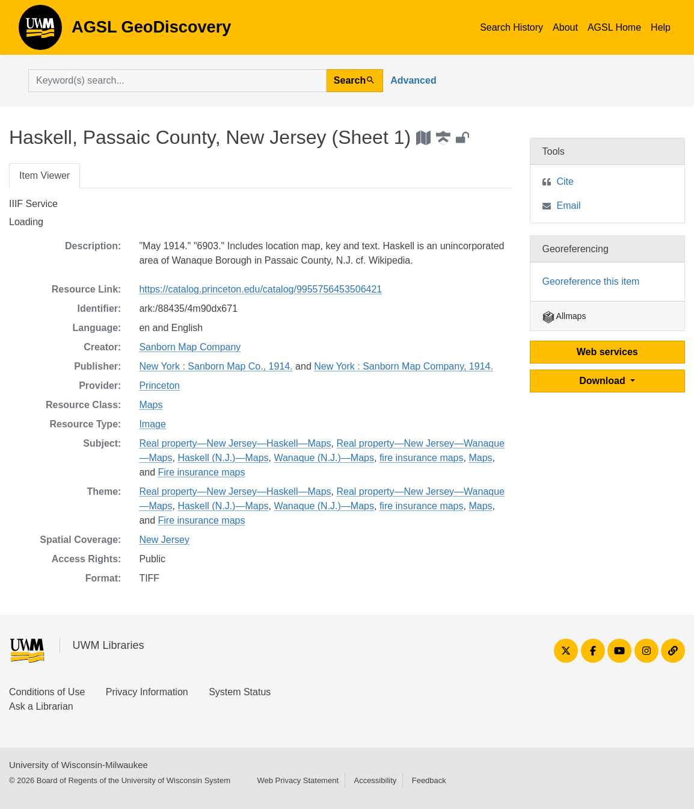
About (565, 27)
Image (152, 424)
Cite (565, 181)
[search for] (177, 80)
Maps (150, 405)
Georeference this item (591, 281)
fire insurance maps (421, 458)
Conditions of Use (47, 692)
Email (569, 205)
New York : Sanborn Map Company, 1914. (403, 366)
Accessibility (375, 780)
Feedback (429, 780)
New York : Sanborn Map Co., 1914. (215, 366)
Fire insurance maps (201, 472)
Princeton (159, 385)
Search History (511, 27)
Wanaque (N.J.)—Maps (324, 458)
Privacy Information (147, 692)
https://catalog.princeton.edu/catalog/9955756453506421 (260, 289)
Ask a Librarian (41, 706)
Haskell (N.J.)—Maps (222, 458)
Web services (607, 352)
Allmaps (564, 316)
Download (603, 381)
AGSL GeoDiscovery (40, 31)
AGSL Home (614, 27)
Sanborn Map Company (190, 347)
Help (661, 27)
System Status (240, 692)
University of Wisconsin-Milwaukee (78, 765)
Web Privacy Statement (298, 780)
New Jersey (164, 540)
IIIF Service (33, 204)
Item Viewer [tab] (44, 175)
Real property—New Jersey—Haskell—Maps (235, 443)
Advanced (413, 80)
